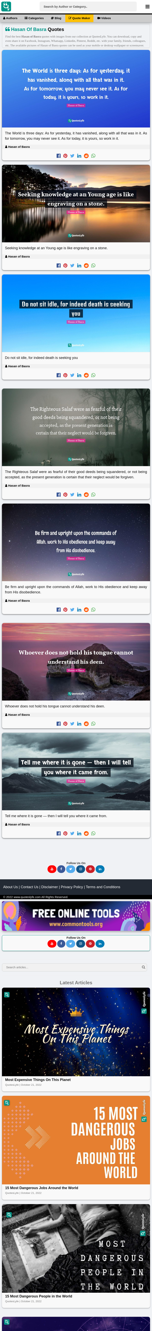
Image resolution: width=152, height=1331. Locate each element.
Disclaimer (49, 887)
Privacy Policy (72, 887)
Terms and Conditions (103, 887)
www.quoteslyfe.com (27, 897)
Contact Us (29, 887)
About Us (10, 887)
